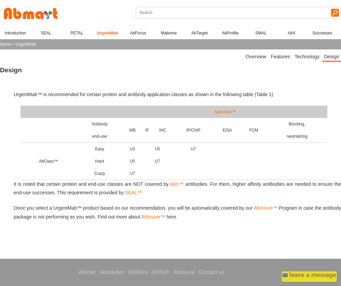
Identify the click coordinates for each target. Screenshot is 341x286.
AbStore (138, 272)
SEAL (46, 33)
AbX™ (176, 184)
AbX (292, 33)
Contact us (211, 272)
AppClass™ (225, 111)
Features (280, 56)
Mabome (169, 33)
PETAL (76, 33)
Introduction (15, 33)
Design (331, 56)
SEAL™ (133, 192)
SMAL (261, 33)
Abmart (87, 272)
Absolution (112, 272)
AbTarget (199, 33)
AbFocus (138, 33)
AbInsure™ (266, 208)
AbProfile (230, 33)
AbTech (160, 272)
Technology (307, 56)
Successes (322, 33)
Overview (256, 56)
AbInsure (184, 272)
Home (5, 44)
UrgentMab (107, 33)
